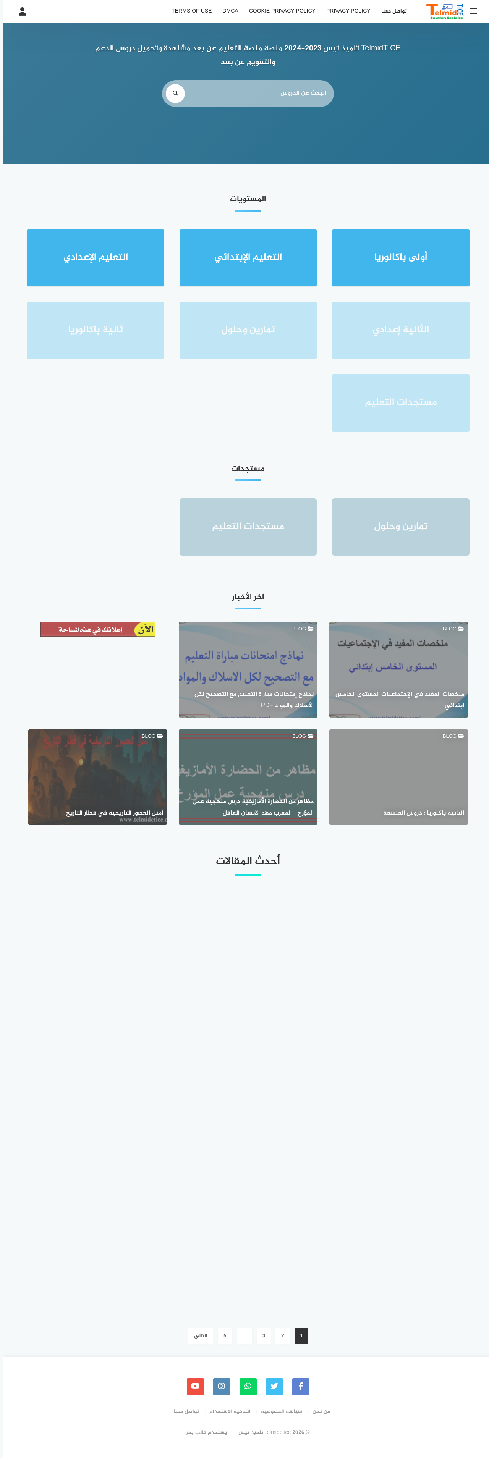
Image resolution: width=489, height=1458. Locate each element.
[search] (171, 93)
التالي (197, 1336)
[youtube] (192, 1386)
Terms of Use (188, 11)
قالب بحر (193, 1432)
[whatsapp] (244, 1386)
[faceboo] (297, 1386)
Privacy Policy (345, 11)
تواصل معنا (390, 11)
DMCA (227, 11)
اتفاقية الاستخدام (226, 1411)
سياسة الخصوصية (278, 1411)
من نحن (318, 1411)
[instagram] (218, 1386)
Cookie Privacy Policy (279, 11)
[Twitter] (271, 1386)
